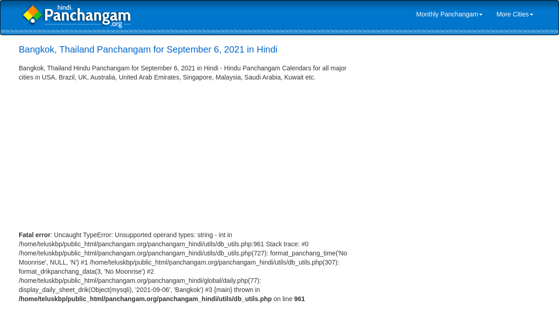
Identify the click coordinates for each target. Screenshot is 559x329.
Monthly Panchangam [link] (449, 14)
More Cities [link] (514, 14)
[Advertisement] (190, 150)
